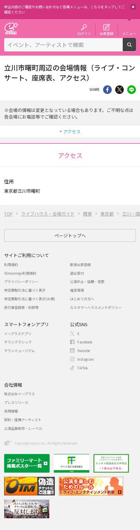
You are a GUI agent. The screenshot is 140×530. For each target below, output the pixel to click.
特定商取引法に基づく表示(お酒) (29, 298)
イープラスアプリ (17, 333)
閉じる (133, 7)
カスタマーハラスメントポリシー (96, 307)
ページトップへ (70, 235)
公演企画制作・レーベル (23, 428)
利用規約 (11, 264)
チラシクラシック (18, 341)
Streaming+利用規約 (20, 273)
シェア (107, 89)
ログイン (84, 33)
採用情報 (11, 411)
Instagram (85, 359)
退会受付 (77, 273)
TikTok (82, 367)
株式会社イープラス (19, 393)
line (131, 89)
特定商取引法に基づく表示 (25, 290)
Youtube (83, 350)
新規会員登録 (80, 264)
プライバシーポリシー (21, 281)
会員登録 (106, 33)
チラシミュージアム (19, 350)
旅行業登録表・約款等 (21, 307)
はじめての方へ (82, 298)
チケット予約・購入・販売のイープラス (11, 28)
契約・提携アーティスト (22, 419)
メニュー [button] (129, 33)
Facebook (84, 341)
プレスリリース (16, 402)
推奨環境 (77, 290)
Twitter (119, 89)
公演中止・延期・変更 (87, 281)
